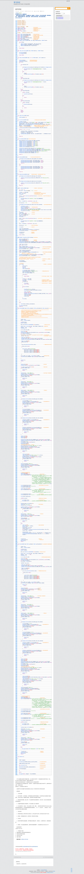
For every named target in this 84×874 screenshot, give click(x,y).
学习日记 (17, 2)
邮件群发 (18, 9)
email (23, 11)
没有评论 (42, 11)
